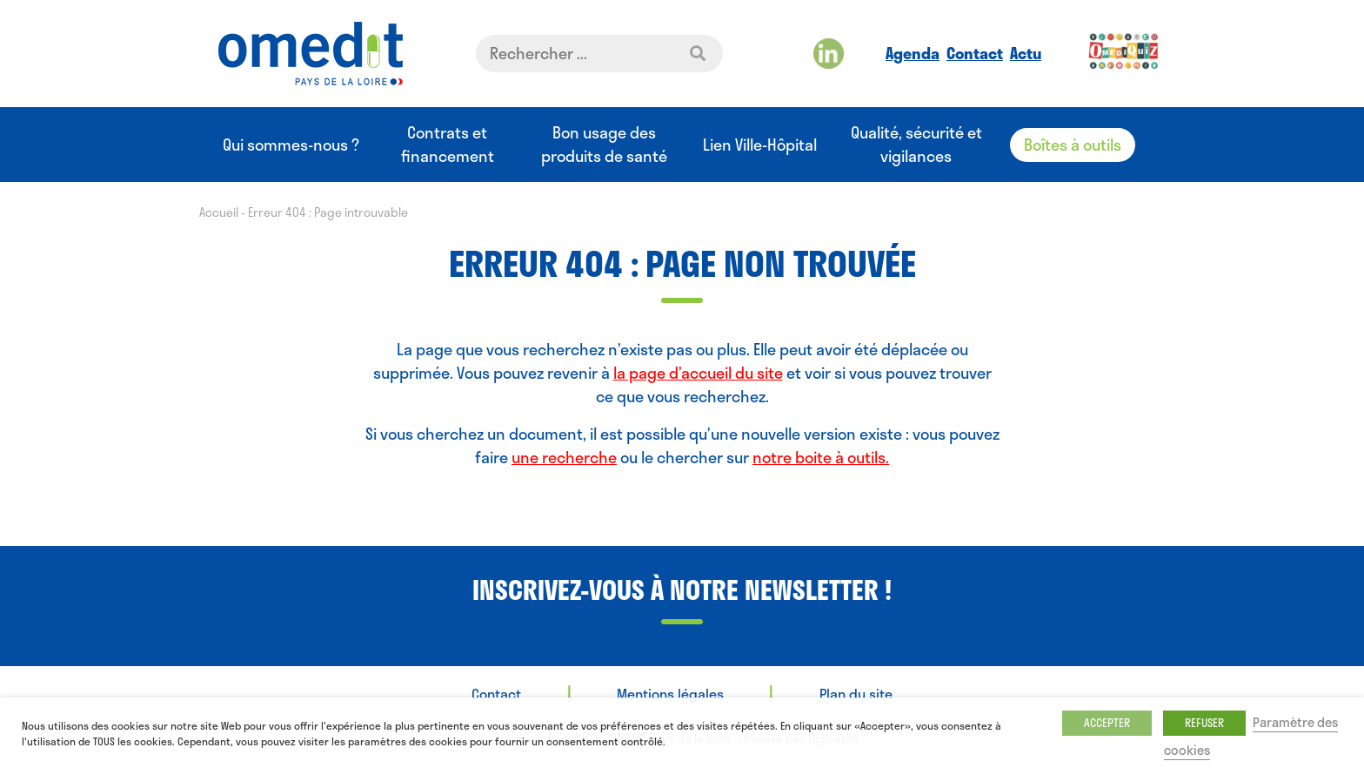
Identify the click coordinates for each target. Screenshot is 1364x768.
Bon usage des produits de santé (604, 144)
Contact (974, 53)
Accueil (218, 212)
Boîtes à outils (1072, 144)
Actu (1025, 53)
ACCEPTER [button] (1107, 722)
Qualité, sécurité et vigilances (916, 144)
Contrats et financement (447, 144)
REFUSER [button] (1204, 722)
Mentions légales (670, 693)
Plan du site (856, 693)
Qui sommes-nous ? (291, 145)
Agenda (912, 53)
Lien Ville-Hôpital (760, 145)
